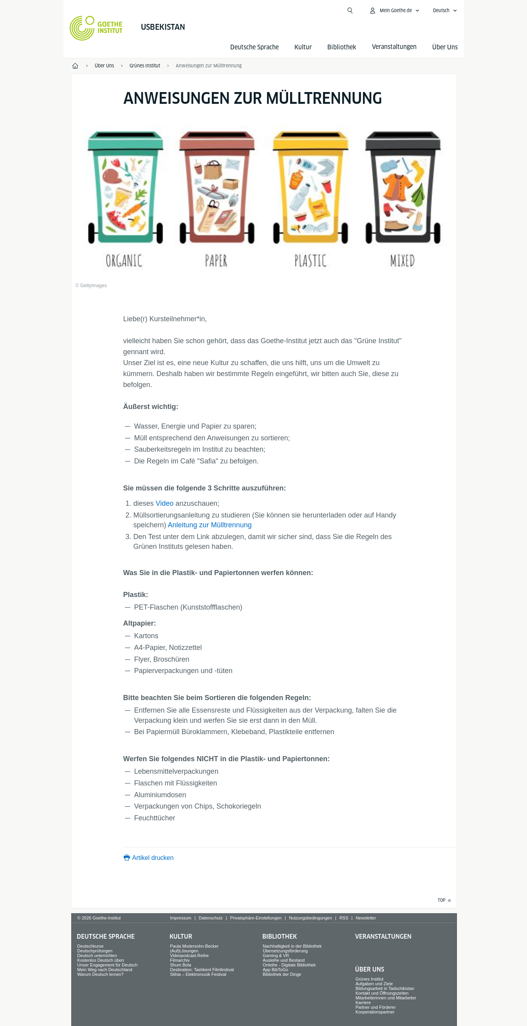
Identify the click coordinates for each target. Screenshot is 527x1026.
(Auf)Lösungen (184, 950)
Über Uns (445, 47)
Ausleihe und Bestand (284, 960)
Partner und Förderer (376, 1007)
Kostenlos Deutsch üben (100, 960)
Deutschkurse (90, 946)
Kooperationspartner (375, 1012)
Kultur (303, 47)
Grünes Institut (370, 979)
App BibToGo (275, 969)
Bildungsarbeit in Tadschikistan (385, 988)
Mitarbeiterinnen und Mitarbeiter (386, 997)
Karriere (363, 1002)
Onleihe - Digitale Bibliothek (289, 965)
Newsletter (366, 918)
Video (165, 503)
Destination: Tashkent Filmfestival (202, 969)
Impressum (180, 918)
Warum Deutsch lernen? (100, 974)
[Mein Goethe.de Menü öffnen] (394, 10)
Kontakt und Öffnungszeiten (382, 993)
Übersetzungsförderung (285, 950)
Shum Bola (180, 965)
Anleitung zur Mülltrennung (210, 525)
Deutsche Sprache (254, 47)
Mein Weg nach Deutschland (104, 969)
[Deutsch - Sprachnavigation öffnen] (445, 10)
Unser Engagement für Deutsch (107, 965)
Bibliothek (341, 47)
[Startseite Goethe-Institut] (96, 28)
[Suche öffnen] (350, 10)
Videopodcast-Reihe (189, 955)
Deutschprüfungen (94, 950)
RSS (343, 918)
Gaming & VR (276, 955)
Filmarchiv (180, 960)
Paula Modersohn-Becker (194, 946)
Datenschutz (211, 918)
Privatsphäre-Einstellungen (256, 918)
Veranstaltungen (383, 936)
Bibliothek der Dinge (282, 974)
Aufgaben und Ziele (374, 983)
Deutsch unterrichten (97, 955)
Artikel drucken (153, 857)
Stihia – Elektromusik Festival (198, 974)
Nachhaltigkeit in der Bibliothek (292, 946)
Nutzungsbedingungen (310, 918)
